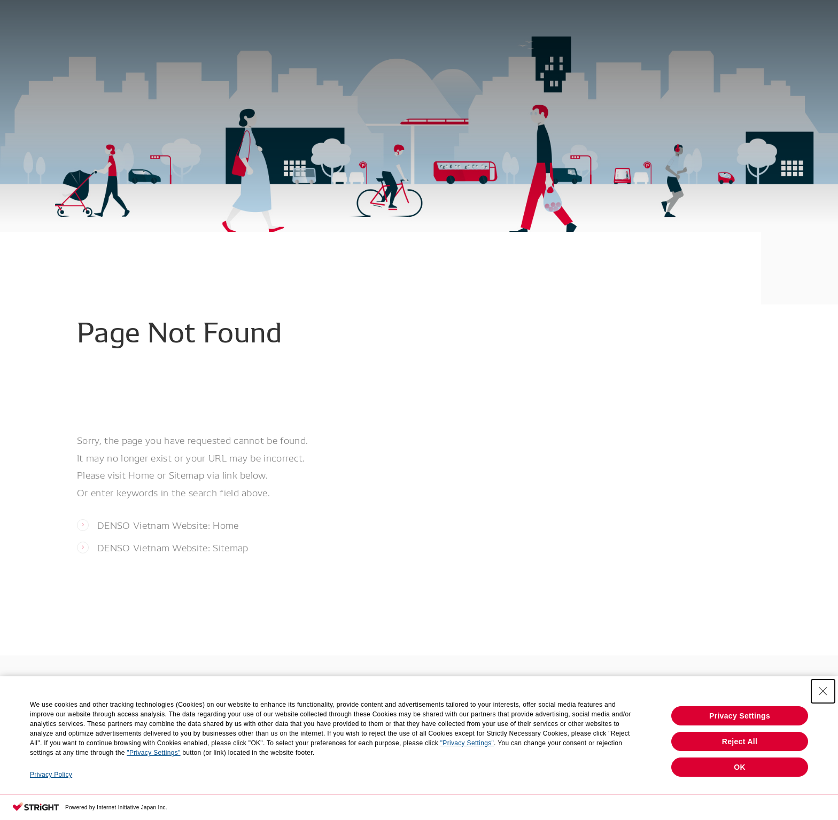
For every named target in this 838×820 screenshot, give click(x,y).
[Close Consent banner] (823, 691)
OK (740, 767)
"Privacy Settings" (467, 743)
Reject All (739, 741)
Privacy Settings (739, 716)
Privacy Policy (51, 774)
